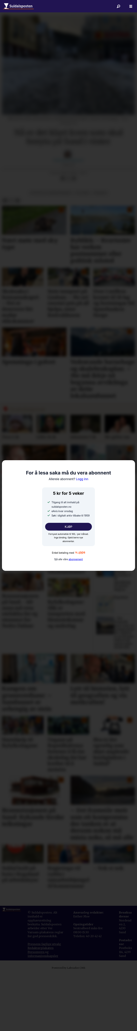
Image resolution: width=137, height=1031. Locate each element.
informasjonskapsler (43, 1012)
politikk (82, 249)
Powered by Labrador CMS (68, 1024)
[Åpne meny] (130, 6)
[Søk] (118, 6)
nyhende (100, 249)
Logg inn (68, 479)
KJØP (68, 526)
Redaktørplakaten (40, 1004)
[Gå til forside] (18, 6)
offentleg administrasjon (51, 249)
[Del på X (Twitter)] (68, 235)
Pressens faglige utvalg (44, 1000)
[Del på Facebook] (62, 235)
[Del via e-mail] (74, 235)
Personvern (36, 1008)
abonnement (75, 559)
